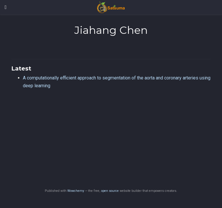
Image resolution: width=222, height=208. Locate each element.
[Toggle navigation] (6, 7)
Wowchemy (75, 191)
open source (110, 191)
